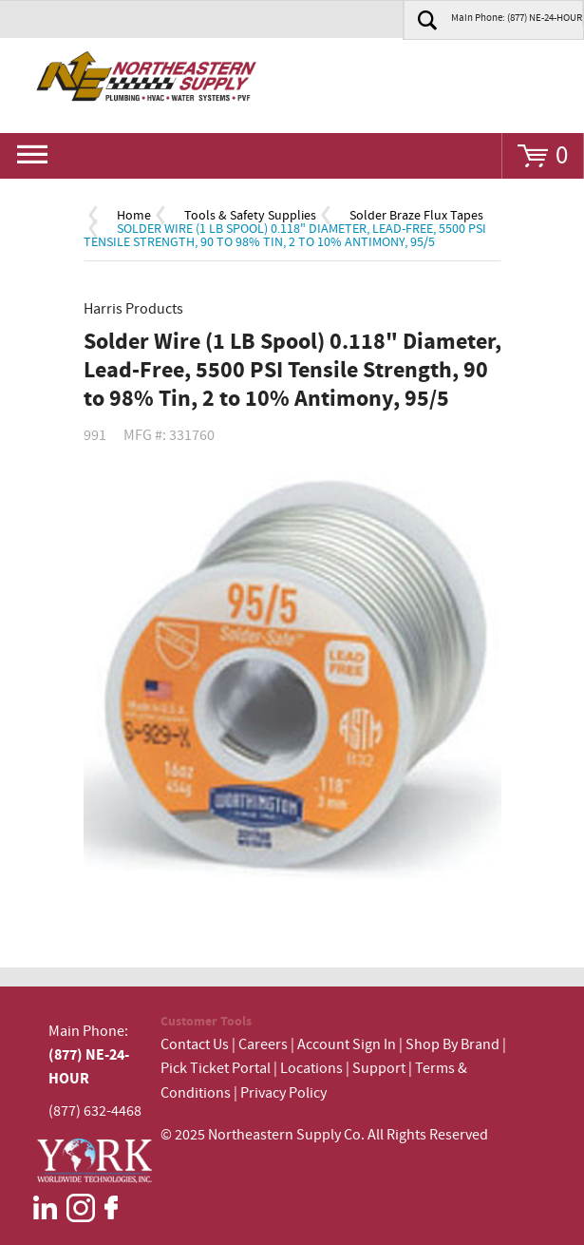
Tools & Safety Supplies (250, 215)
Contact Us (194, 1045)
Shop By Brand (452, 1045)
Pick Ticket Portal (215, 1069)
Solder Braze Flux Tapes (416, 215)
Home (134, 215)
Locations (311, 1069)
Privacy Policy (283, 1093)
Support (378, 1069)
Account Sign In (348, 1045)
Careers (263, 1045)
